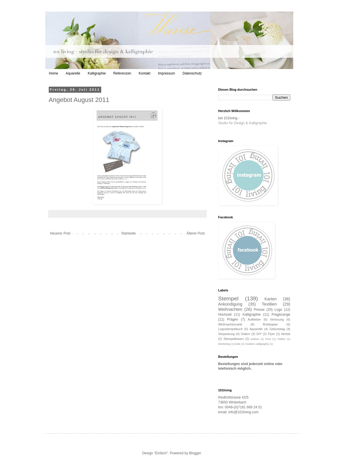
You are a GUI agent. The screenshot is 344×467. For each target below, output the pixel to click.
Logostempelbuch (230, 329)
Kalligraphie (97, 73)
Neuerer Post (60, 233)
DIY (259, 334)
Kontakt (145, 73)
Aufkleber (254, 319)
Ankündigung (230, 304)
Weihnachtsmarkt (230, 324)
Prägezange (281, 314)
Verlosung (277, 319)
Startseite (128, 233)
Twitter (281, 339)
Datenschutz (192, 73)
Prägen (232, 319)
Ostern (245, 334)
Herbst (285, 334)
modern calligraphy (257, 343)
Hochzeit (225, 314)
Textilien (269, 304)
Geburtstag (277, 329)
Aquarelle (73, 73)
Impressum (166, 73)
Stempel (228, 298)
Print (268, 339)
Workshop (224, 343)
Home (53, 73)
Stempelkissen (233, 339)
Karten (270, 299)
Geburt (255, 339)
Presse (259, 310)
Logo (278, 310)
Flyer (271, 334)
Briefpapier (270, 324)
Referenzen (122, 73)
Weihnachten (230, 309)
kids (238, 343)
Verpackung (226, 334)
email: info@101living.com (238, 412)
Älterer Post (196, 233)
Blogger (195, 453)
